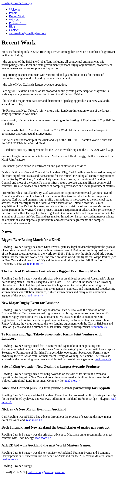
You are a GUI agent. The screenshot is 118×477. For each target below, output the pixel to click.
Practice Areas (17, 23)
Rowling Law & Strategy (17, 3)
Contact (14, 29)
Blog (12, 26)
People (13, 13)
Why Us (14, 19)
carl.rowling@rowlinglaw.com (27, 33)
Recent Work (17, 16)
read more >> (35, 263)
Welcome (14, 9)
